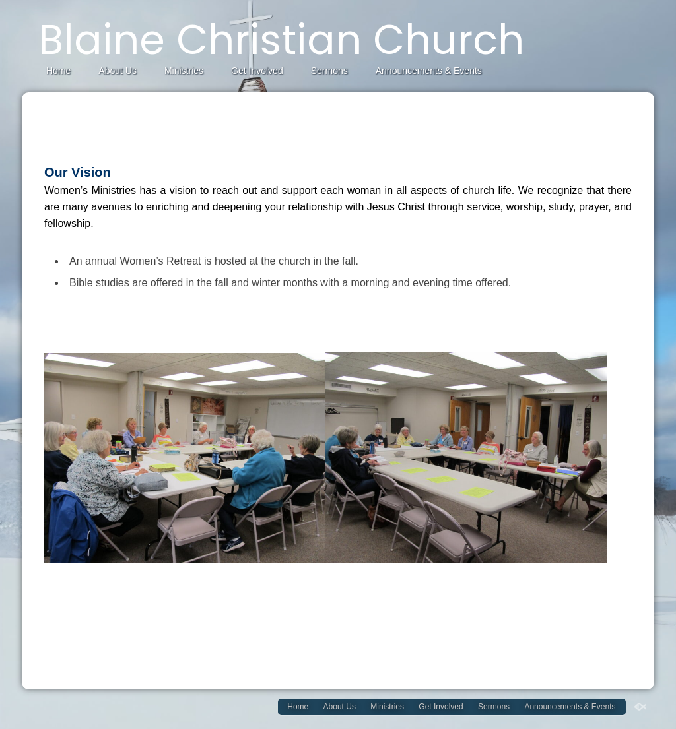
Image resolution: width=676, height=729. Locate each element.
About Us (117, 70)
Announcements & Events (429, 70)
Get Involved (257, 70)
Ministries (183, 70)
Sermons (329, 70)
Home (58, 70)
